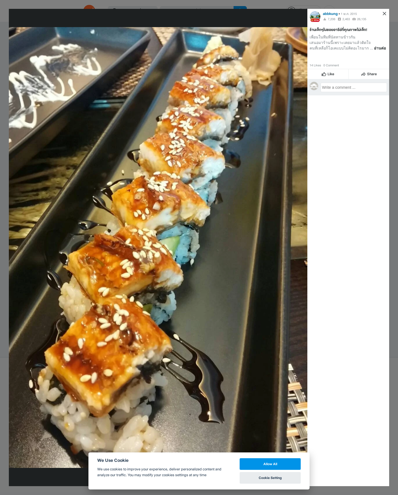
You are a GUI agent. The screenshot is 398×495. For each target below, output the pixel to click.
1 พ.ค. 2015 (349, 13)
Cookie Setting (270, 477)
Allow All (270, 464)
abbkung (330, 14)
